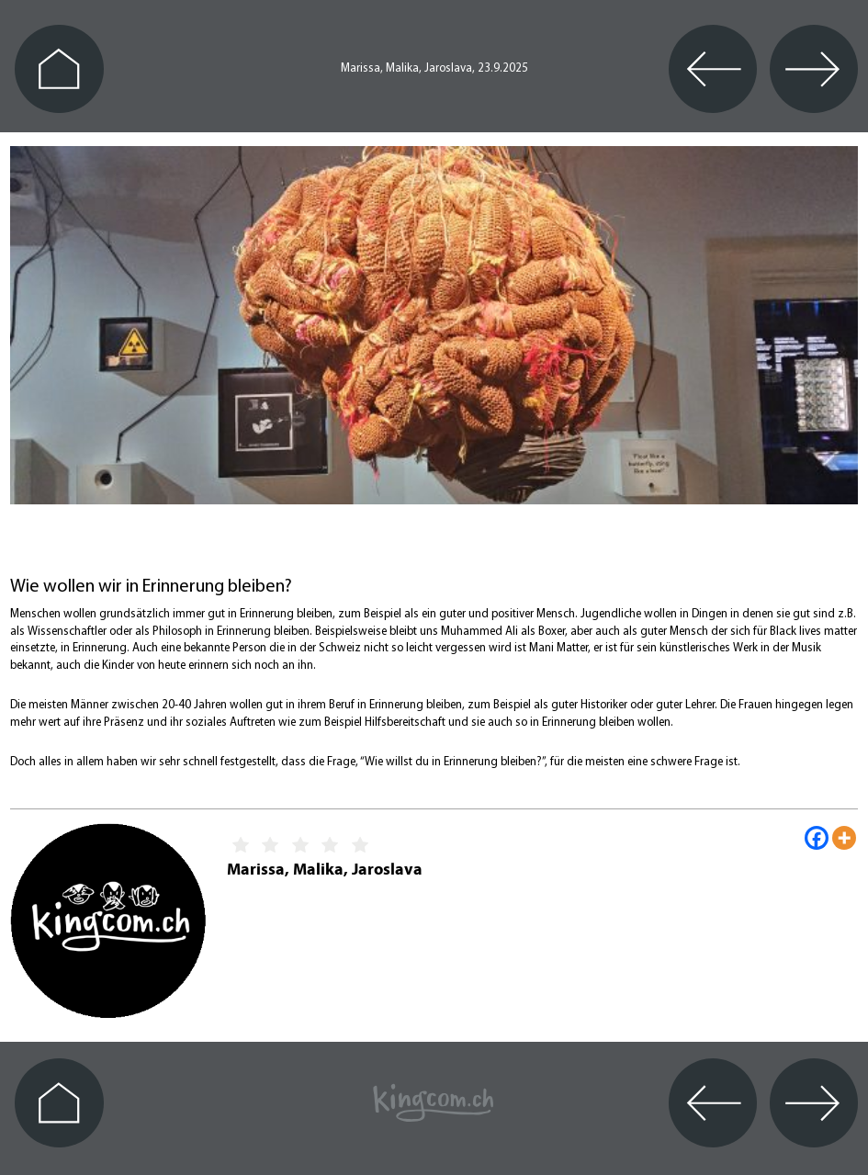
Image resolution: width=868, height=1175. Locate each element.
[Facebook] (817, 838)
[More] (844, 838)
